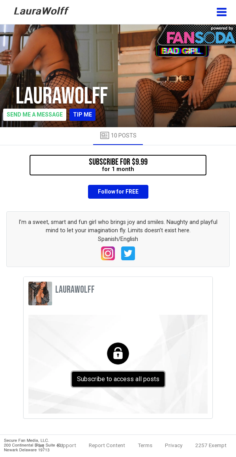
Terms (145, 445)
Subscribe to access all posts (118, 379)
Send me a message (35, 114)
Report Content (107, 445)
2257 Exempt (211, 445)
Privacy (173, 445)
